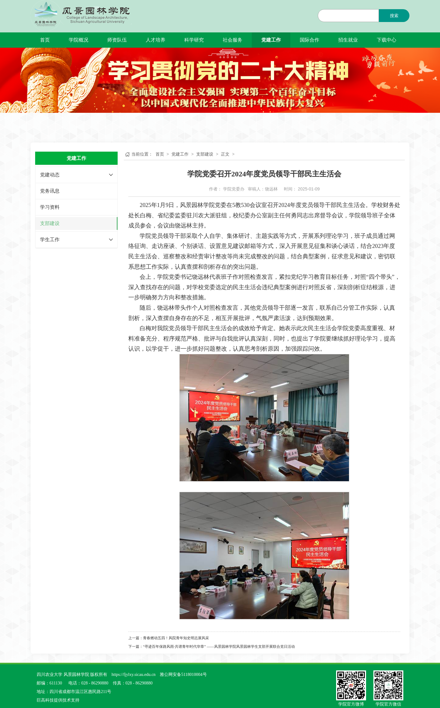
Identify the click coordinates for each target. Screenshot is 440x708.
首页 (45, 39)
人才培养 (155, 39)
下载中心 (386, 39)
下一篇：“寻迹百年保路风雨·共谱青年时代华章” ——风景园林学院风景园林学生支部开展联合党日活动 (211, 646)
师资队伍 (117, 39)
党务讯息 (50, 191)
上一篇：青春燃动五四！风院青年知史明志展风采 (168, 638)
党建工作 (271, 39)
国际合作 (309, 39)
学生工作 (50, 239)
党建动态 (50, 174)
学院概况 (78, 39)
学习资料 (50, 207)
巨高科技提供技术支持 (58, 700)
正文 (225, 154)
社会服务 (232, 39)
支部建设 (50, 223)
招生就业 (348, 39)
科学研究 (194, 39)
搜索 (394, 15)
